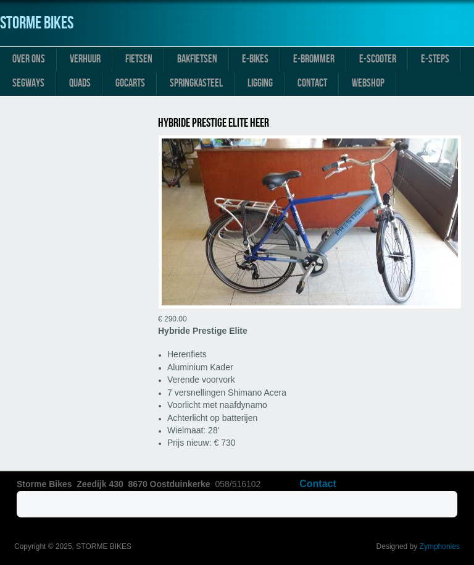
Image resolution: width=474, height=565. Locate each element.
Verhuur (85, 59)
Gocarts (130, 83)
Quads (80, 83)
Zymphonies (440, 546)
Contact (312, 83)
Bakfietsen (197, 59)
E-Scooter (377, 59)
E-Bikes (255, 59)
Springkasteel (196, 83)
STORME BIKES (36, 23)
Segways (28, 83)
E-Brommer (314, 59)
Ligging (260, 83)
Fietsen (138, 59)
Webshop (368, 83)
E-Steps (435, 59)
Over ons (28, 59)
